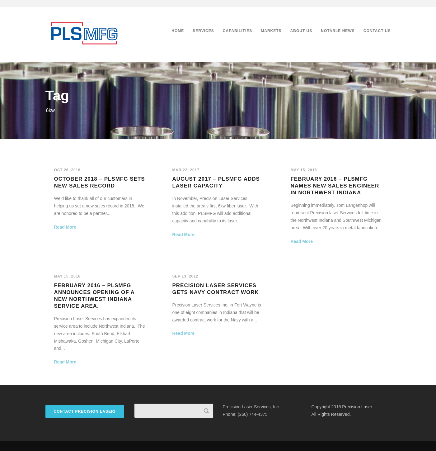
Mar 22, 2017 (185, 170)
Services (203, 31)
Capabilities (237, 31)
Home (177, 31)
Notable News (337, 31)
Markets (271, 31)
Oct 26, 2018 (67, 170)
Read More (65, 227)
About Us (301, 31)
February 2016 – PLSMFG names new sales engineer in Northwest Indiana (334, 186)
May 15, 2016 (303, 170)
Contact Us (377, 31)
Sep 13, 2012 (185, 276)
